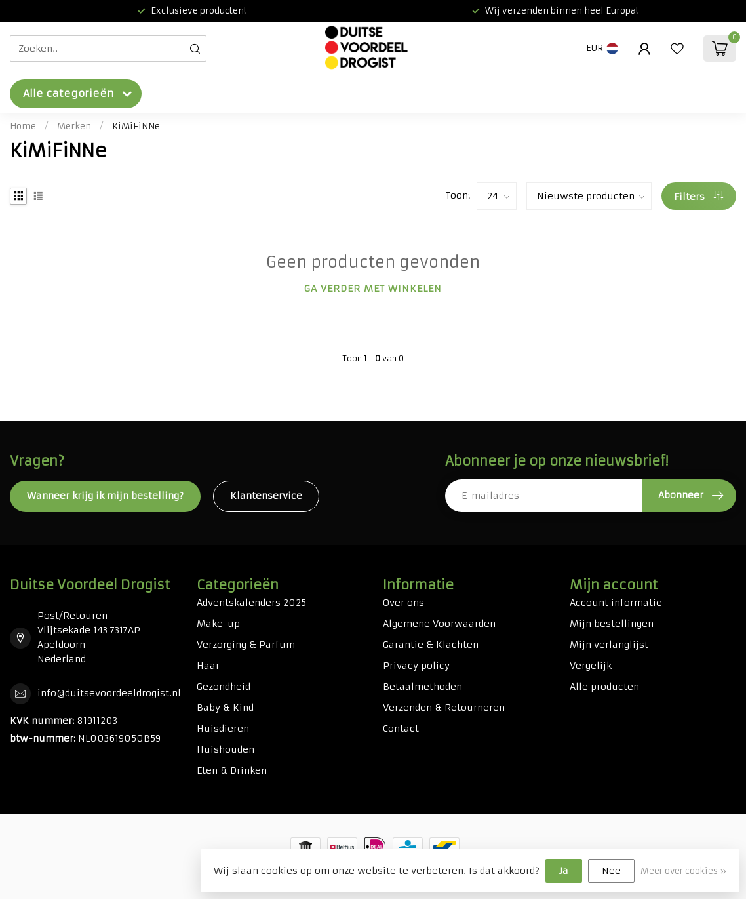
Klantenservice (266, 496)
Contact (401, 728)
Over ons (403, 603)
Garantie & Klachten (431, 644)
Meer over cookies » (683, 871)
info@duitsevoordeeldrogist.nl (109, 693)
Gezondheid (223, 686)
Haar (208, 665)
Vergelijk (591, 665)
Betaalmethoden (422, 686)
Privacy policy (416, 665)
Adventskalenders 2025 (251, 603)
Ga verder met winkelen (373, 288)
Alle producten (604, 686)
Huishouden (225, 749)
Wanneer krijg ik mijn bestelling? (105, 496)
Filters (698, 197)
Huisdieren (223, 728)
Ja (563, 871)
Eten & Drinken (232, 770)
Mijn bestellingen (612, 623)
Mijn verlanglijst (609, 644)
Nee (611, 871)
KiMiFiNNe (136, 126)
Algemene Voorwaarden (439, 623)
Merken (74, 126)
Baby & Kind (225, 707)
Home (23, 126)
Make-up (218, 623)
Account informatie (616, 603)
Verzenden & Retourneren (444, 707)
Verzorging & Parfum (246, 644)
